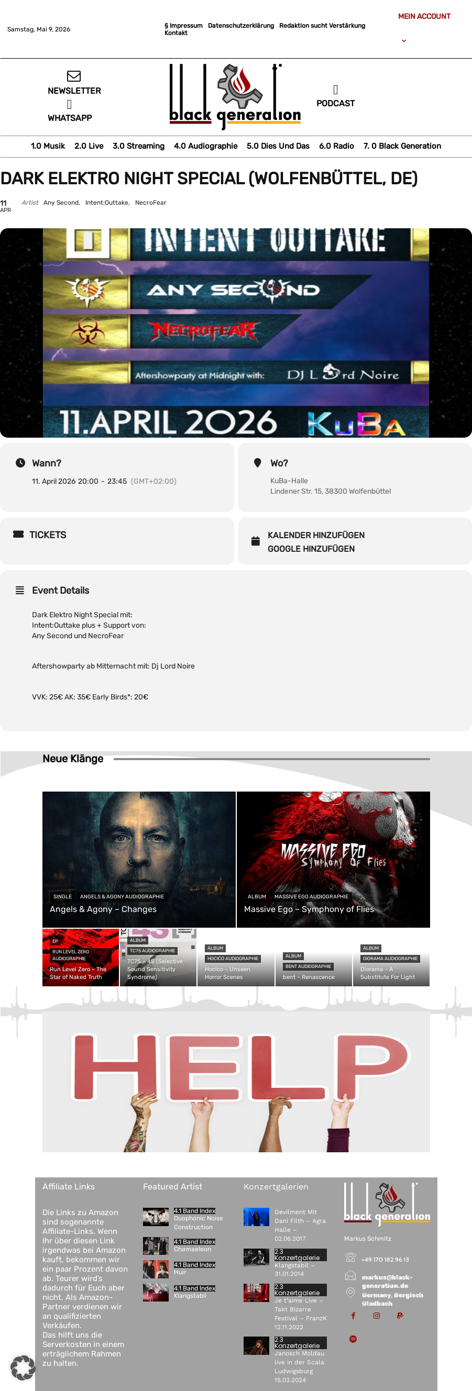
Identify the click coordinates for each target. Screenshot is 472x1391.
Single (62, 897)
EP (55, 941)
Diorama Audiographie (390, 958)
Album (257, 897)
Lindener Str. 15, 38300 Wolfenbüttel (330, 491)
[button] (23, 1368)
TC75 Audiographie (152, 950)
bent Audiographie (308, 966)
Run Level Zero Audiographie (70, 955)
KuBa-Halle (289, 480)
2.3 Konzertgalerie (297, 1255)
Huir (180, 1272)
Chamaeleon (192, 1249)
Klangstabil (190, 1295)
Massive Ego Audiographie (311, 897)
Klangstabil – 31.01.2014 (295, 1270)
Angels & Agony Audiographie (122, 897)
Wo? (279, 463)
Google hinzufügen (311, 549)
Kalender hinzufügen (316, 535)
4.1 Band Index (194, 1211)
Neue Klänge (72, 758)
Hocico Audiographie (232, 958)
